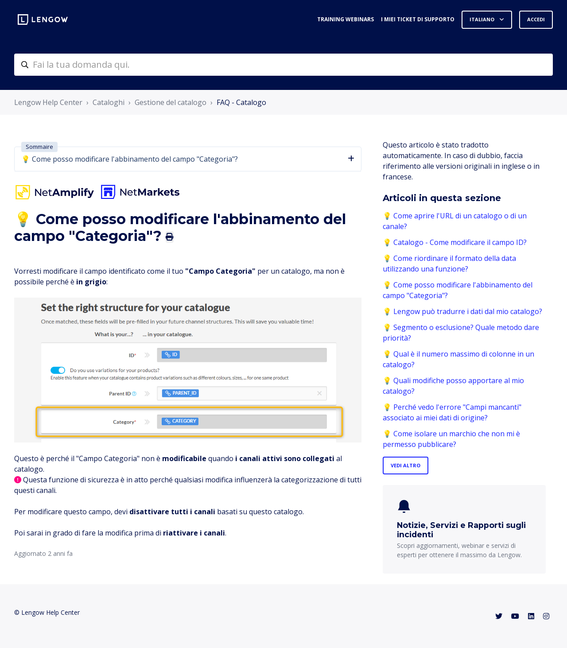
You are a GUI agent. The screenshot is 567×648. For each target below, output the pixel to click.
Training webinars (345, 19)
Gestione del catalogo (170, 102)
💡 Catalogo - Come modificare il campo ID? (455, 242)
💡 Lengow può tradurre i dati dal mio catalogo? (462, 311)
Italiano (483, 19)
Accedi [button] (536, 19)
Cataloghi (108, 102)
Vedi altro (405, 465)
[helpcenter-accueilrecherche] (283, 65)
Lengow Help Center (48, 102)
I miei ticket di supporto (417, 19)
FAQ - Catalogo (241, 102)
